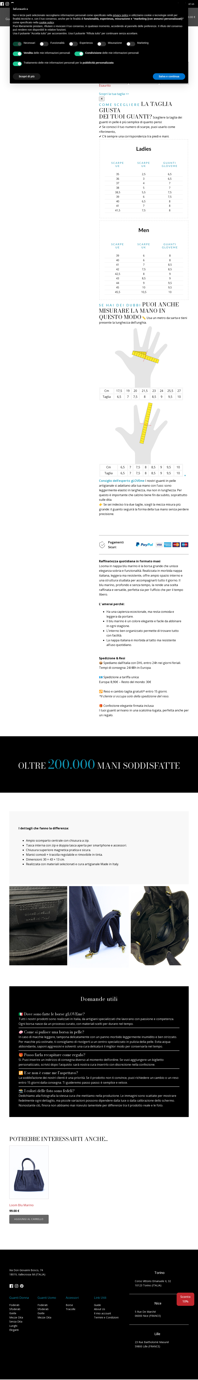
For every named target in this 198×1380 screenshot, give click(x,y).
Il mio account (102, 1313)
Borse (69, 1305)
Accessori (72, 1298)
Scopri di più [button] (27, 76)
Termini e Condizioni (106, 1318)
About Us (99, 1309)
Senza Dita (15, 1322)
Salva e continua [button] (169, 76)
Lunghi (13, 1326)
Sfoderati (14, 1309)
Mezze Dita (16, 1318)
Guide (97, 1305)
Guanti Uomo (47, 1298)
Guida (12, 1313)
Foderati (14, 1305)
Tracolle (70, 1309)
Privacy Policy (12, 1364)
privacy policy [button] (121, 15)
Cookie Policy (31, 1364)
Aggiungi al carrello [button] (28, 1219)
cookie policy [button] (46, 22)
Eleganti (14, 1330)
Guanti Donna (19, 1298)
